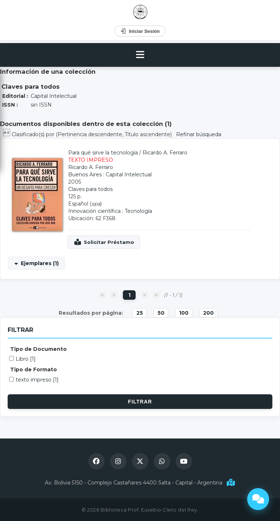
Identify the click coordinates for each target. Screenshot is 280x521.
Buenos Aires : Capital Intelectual (110, 174)
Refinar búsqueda (198, 134)
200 (208, 313)
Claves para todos (90, 189)
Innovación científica (94, 211)
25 (139, 313)
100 (183, 313)
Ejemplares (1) (40, 263)
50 (161, 313)
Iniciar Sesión (140, 31)
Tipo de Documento (38, 349)
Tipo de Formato (33, 369)
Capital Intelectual (54, 96)
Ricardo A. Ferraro (165, 152)
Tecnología (138, 211)
